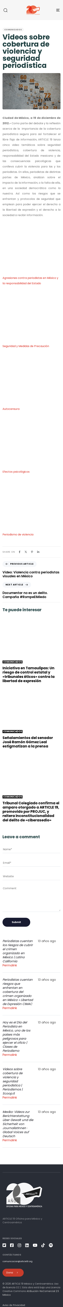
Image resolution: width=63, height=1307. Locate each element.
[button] (5, 10)
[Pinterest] (32, 552)
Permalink (10, 965)
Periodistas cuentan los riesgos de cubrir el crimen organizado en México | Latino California (18, 951)
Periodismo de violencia (18, 534)
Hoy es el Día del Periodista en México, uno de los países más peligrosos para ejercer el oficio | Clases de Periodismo (16, 1036)
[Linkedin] (38, 552)
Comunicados (13, 29)
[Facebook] (19, 552)
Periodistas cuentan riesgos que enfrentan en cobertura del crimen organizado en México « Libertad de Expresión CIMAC (18, 992)
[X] (26, 552)
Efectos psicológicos (16, 472)
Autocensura (11, 409)
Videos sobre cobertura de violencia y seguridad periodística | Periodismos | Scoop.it (13, 1081)
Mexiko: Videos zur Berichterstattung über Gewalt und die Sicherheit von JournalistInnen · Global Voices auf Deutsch (18, 1124)
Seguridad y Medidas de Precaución (26, 346)
